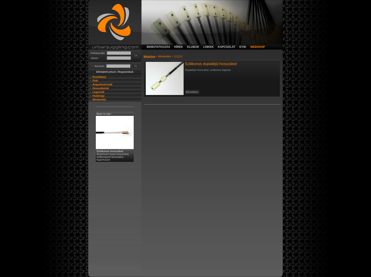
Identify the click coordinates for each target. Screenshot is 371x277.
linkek (208, 47)
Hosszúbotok (101, 88)
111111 (178, 56)
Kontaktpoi (99, 76)
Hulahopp (99, 95)
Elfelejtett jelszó (106, 71)
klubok (193, 47)
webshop (257, 47)
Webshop (149, 56)
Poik (95, 80)
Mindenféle (99, 99)
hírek (178, 47)
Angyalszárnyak (102, 84)
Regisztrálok (125, 71)
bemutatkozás (158, 47)
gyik (242, 47)
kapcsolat (226, 47)
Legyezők (98, 92)
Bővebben (192, 92)
